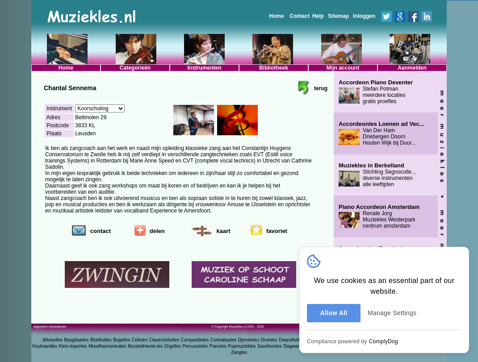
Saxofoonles (269, 346)
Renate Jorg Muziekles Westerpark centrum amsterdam (379, 216)
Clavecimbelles (164, 339)
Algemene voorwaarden (50, 326)
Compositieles (194, 339)
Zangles (239, 352)
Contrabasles (223, 339)
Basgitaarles (76, 339)
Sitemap (338, 16)
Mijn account (343, 68)
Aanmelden (412, 68)
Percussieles (195, 346)
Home (276, 16)
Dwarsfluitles (291, 339)
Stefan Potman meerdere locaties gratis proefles (376, 91)
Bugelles (121, 339)
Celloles (140, 339)
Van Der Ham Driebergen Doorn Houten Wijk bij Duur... (381, 133)
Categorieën (135, 68)
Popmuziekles (242, 346)
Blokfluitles (101, 339)
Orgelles (172, 346)
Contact (299, 16)
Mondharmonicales (107, 346)
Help (318, 16)
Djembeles (248, 339)
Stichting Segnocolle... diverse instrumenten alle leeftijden (377, 174)
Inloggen (364, 16)
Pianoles (217, 346)
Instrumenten (204, 68)
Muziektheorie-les (145, 346)
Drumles (268, 339)
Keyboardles (45, 346)
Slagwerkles (295, 346)
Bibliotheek (273, 68)
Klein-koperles (73, 346)
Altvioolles (52, 339)
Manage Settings (392, 312)
